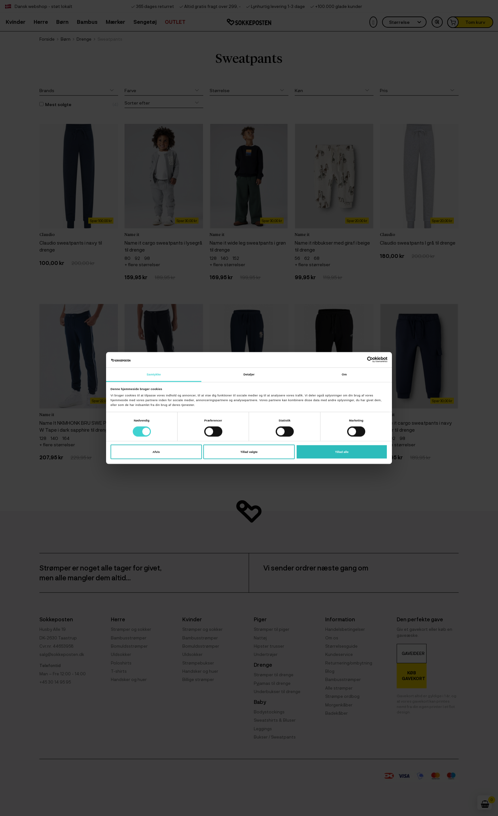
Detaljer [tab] (248, 374)
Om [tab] (344, 374)
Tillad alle (341, 452)
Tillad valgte (249, 452)
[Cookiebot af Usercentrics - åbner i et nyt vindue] (359, 360)
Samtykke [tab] (154, 374)
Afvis (156, 452)
